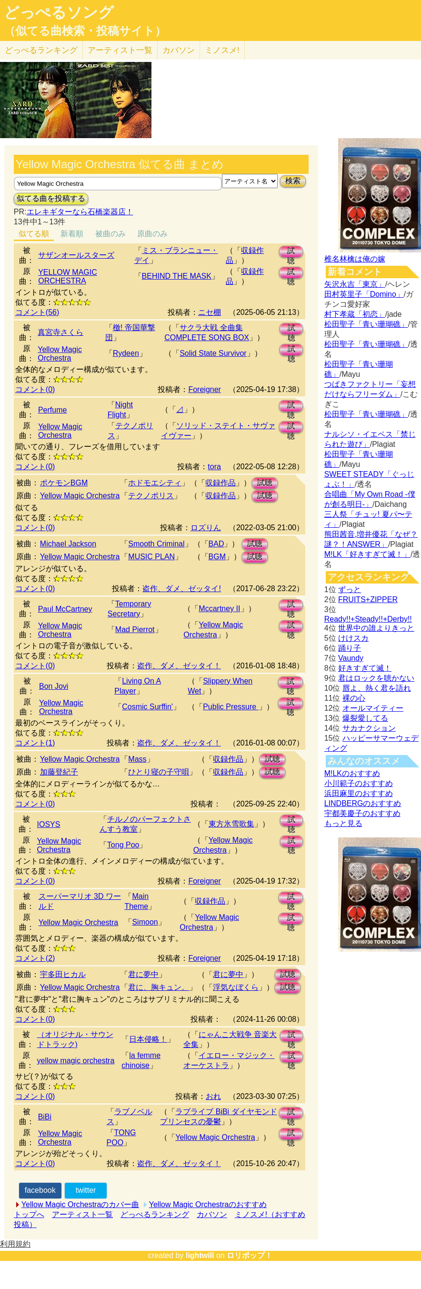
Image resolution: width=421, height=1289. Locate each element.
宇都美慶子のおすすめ (362, 813)
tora (214, 467)
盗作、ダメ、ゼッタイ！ (179, 666)
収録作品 (220, 483)
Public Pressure (231, 707)
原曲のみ (152, 234)
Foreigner (204, 389)
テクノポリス (151, 496)
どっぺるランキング (154, 1214)
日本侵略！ (148, 1039)
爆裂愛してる (365, 718)
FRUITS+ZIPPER (368, 599)
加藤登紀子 (59, 772)
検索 (293, 181)
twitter (86, 1190)
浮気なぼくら (236, 987)
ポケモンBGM (64, 483)
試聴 (291, 252)
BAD (216, 544)
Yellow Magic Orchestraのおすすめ (208, 1204)
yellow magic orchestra (76, 1061)
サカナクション (369, 728)
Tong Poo (123, 845)
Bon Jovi (53, 686)
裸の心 (353, 698)
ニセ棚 (209, 312)
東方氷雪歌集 (231, 824)
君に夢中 (143, 974)
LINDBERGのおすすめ (362, 803)
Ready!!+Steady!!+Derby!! (368, 619)
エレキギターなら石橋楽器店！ (80, 212)
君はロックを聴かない (376, 678)
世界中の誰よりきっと (376, 628)
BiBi (44, 1117)
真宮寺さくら (60, 332)
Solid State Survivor (213, 353)
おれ (213, 1096)
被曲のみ (110, 234)
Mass (137, 759)
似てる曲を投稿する (51, 198)
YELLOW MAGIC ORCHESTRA (67, 276)
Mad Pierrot (135, 629)
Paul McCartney (65, 609)
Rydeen (126, 353)
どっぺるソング (59, 12)
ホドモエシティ (154, 483)
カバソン (178, 50)
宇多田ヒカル (63, 974)
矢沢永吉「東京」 (354, 284)
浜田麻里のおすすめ (358, 793)
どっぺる (41, 50)
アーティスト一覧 (82, 1214)
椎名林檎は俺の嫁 (354, 259)
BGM (217, 557)
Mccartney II (219, 608)
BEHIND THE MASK (176, 276)
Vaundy (350, 658)
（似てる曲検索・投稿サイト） (85, 31)
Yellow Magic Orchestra (60, 353)
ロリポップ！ (249, 1255)
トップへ (29, 1214)
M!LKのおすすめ (352, 773)
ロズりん (205, 528)
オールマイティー (372, 708)
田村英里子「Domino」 (364, 294)
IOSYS (48, 824)
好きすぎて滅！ (364, 668)
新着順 (71, 234)
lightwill (200, 1255)
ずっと (349, 589)
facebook (40, 1190)
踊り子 (349, 648)
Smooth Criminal (156, 544)
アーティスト (120, 50)
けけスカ (353, 638)
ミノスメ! (222, 50)
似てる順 (34, 234)
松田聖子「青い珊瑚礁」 (366, 324)
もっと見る (343, 823)
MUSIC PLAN (151, 557)
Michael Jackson (68, 544)
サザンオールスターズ (76, 255)
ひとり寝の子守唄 (158, 772)
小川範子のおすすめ (358, 783)
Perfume (52, 410)
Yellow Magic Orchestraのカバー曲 (80, 1204)
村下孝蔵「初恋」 (354, 314)
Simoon (145, 922)
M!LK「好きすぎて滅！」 (367, 554)
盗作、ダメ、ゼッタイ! (181, 588)
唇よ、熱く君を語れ (376, 688)
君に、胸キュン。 (158, 987)
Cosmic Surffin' (147, 707)
